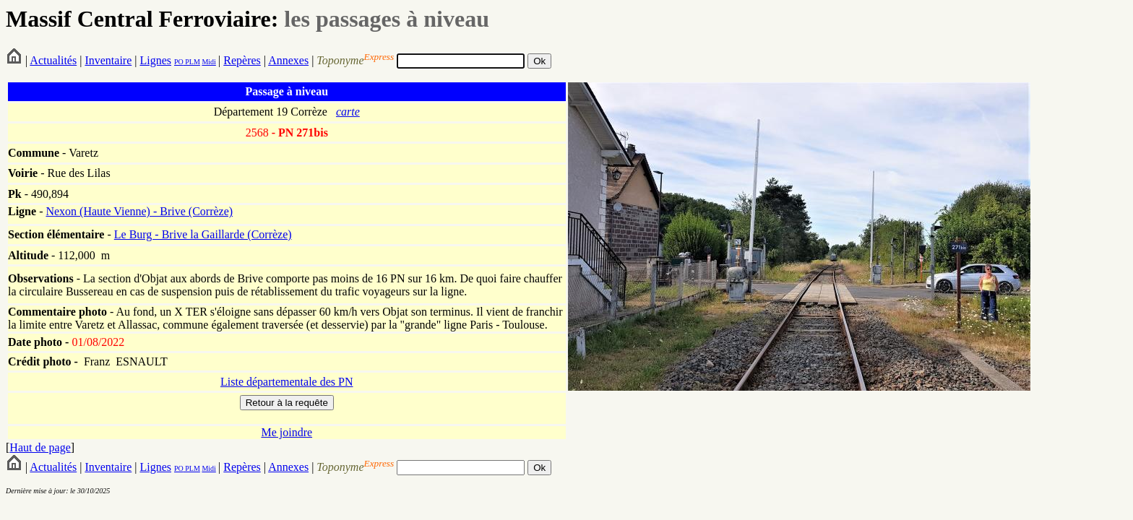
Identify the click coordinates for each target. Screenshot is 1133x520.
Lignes (155, 60)
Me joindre (286, 432)
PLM (192, 62)
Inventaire (108, 60)
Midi (208, 62)
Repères (242, 60)
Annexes (288, 60)
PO (179, 62)
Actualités (53, 60)
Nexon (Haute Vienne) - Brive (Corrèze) (139, 211)
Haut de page (39, 447)
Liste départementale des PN (286, 382)
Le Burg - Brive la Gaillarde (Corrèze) (203, 234)
